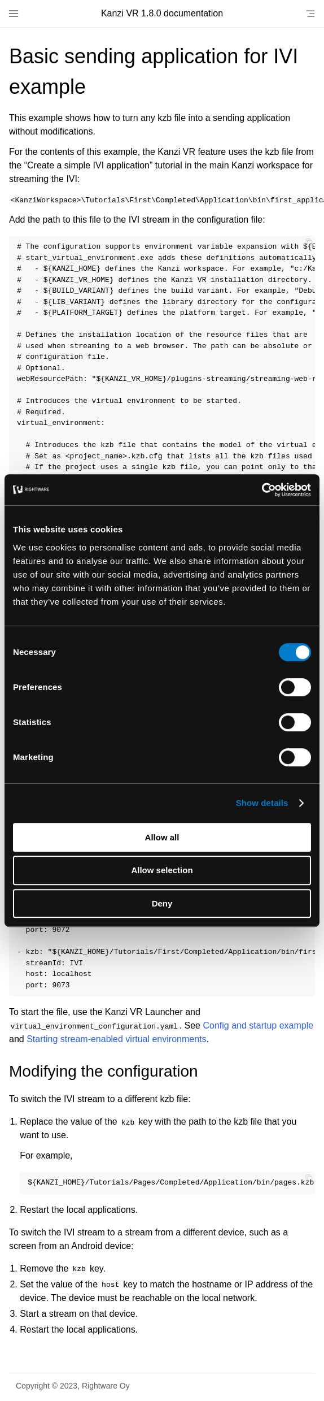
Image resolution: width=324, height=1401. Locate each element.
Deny (162, 903)
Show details (262, 803)
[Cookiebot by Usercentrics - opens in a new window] (261, 490)
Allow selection (161, 870)
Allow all (162, 837)
